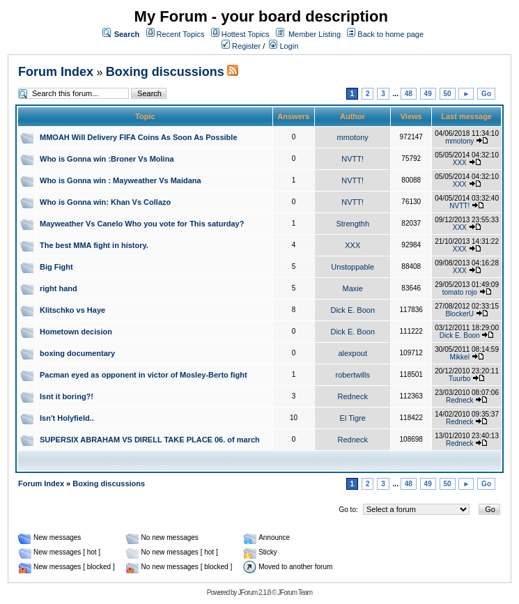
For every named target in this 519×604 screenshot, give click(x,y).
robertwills (352, 375)
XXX (460, 163)
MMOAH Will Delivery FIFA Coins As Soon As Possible (139, 137)
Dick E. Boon (352, 310)
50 (447, 94)
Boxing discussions (165, 72)
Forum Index (55, 72)
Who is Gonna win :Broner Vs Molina (107, 159)
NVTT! (352, 159)
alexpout (352, 353)
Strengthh (352, 223)
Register (241, 46)
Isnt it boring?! (66, 396)
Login (283, 46)
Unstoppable (352, 267)
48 (408, 94)
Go (486, 94)
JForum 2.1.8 (254, 592)
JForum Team (294, 592)
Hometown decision (76, 331)
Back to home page (390, 34)
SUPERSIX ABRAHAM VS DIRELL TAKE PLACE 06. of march (150, 439)
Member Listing (314, 34)
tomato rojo (459, 292)
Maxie (353, 288)
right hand (58, 288)
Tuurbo (459, 378)
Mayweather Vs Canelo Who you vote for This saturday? (142, 223)
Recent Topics (181, 34)
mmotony (353, 137)
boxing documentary (77, 353)
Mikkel (460, 357)
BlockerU (459, 314)
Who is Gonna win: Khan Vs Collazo (105, 202)
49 (428, 94)
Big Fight (56, 267)
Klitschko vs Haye (72, 310)
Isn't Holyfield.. (67, 418)
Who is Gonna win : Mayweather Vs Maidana (120, 180)
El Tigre (353, 418)
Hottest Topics (246, 34)
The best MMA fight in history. (94, 245)
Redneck (353, 396)
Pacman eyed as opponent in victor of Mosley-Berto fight (143, 375)
